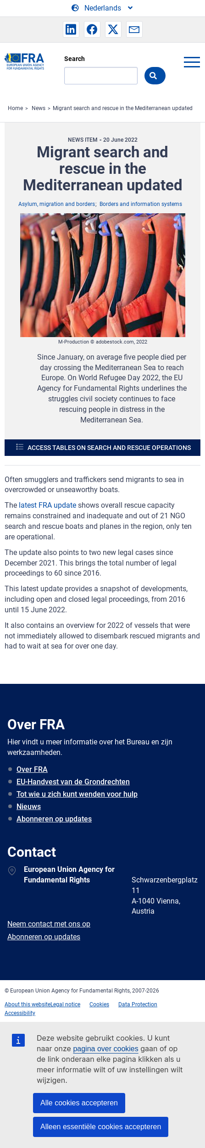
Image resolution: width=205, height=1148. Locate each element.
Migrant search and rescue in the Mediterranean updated (123, 108)
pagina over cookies (105, 1049)
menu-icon (191, 62)
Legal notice (65, 1004)
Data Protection (137, 1004)
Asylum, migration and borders (56, 204)
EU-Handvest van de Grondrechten (73, 781)
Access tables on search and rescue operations (109, 447)
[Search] (101, 75)
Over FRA (32, 769)
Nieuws (29, 806)
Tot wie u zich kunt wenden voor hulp (77, 794)
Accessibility (20, 1013)
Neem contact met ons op (48, 924)
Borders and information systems (141, 204)
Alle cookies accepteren (79, 1103)
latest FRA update (47, 505)
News (38, 108)
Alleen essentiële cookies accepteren (100, 1127)
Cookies (99, 1004)
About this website (27, 1004)
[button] (71, 29)
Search (74, 58)
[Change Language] (102, 8)
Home (15, 108)
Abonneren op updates (54, 819)
